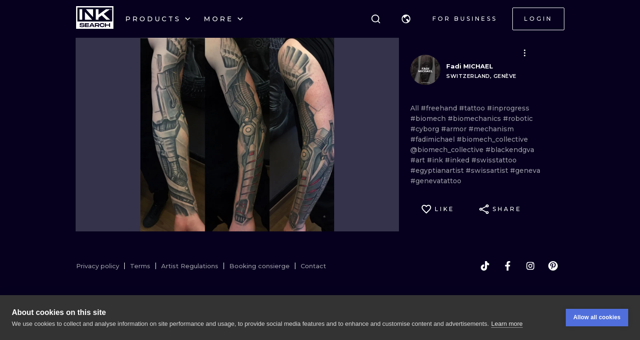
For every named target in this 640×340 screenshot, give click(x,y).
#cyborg (425, 129)
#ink (436, 160)
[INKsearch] (95, 19)
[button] (406, 19)
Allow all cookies (597, 319)
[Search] (375, 19)
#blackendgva (509, 149)
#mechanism (491, 129)
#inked (458, 160)
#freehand (440, 108)
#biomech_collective (492, 139)
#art (418, 160)
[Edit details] (524, 53)
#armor (454, 129)
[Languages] (406, 19)
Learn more (506, 325)
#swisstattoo (494, 160)
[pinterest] (553, 266)
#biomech (429, 118)
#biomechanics (475, 118)
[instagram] (530, 266)
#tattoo (473, 108)
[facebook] (507, 266)
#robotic (518, 118)
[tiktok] (485, 266)
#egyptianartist (438, 170)
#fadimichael (433, 139)
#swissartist (488, 170)
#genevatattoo (435, 181)
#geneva (525, 170)
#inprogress (508, 108)
